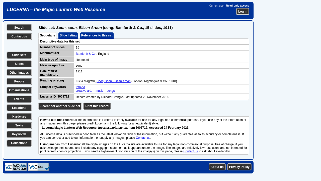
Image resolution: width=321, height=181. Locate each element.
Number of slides (52, 47)
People (19, 81)
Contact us (19, 36)
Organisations (19, 90)
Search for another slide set (60, 106)
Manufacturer (49, 53)
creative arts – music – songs (95, 91)
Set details (47, 35)
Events (19, 99)
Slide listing (68, 35)
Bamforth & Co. (86, 54)
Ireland (80, 87)
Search (19, 27)
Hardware (19, 116)
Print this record (97, 106)
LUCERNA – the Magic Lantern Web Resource (56, 9)
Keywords (19, 134)
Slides (19, 64)
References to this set (97, 35)
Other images (19, 72)
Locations (19, 108)
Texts (19, 125)
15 (77, 47)
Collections (19, 143)
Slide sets (19, 55)
